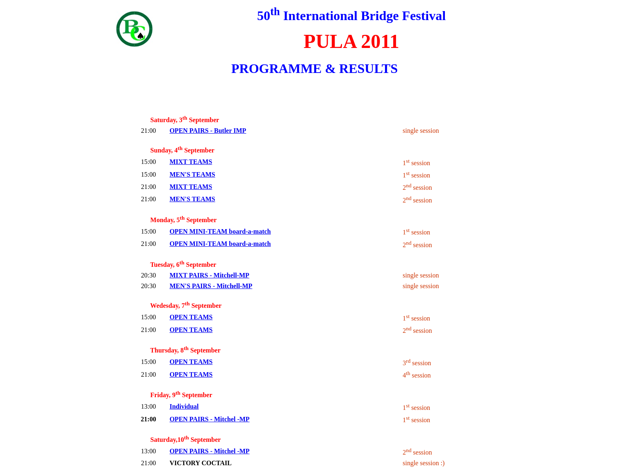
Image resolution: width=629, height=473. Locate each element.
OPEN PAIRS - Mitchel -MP (209, 419)
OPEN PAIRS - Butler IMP (207, 130)
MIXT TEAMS (190, 161)
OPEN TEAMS (190, 317)
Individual (183, 406)
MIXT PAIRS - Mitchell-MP (209, 275)
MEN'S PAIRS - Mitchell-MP (210, 285)
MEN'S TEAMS (192, 174)
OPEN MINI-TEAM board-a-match (220, 231)
